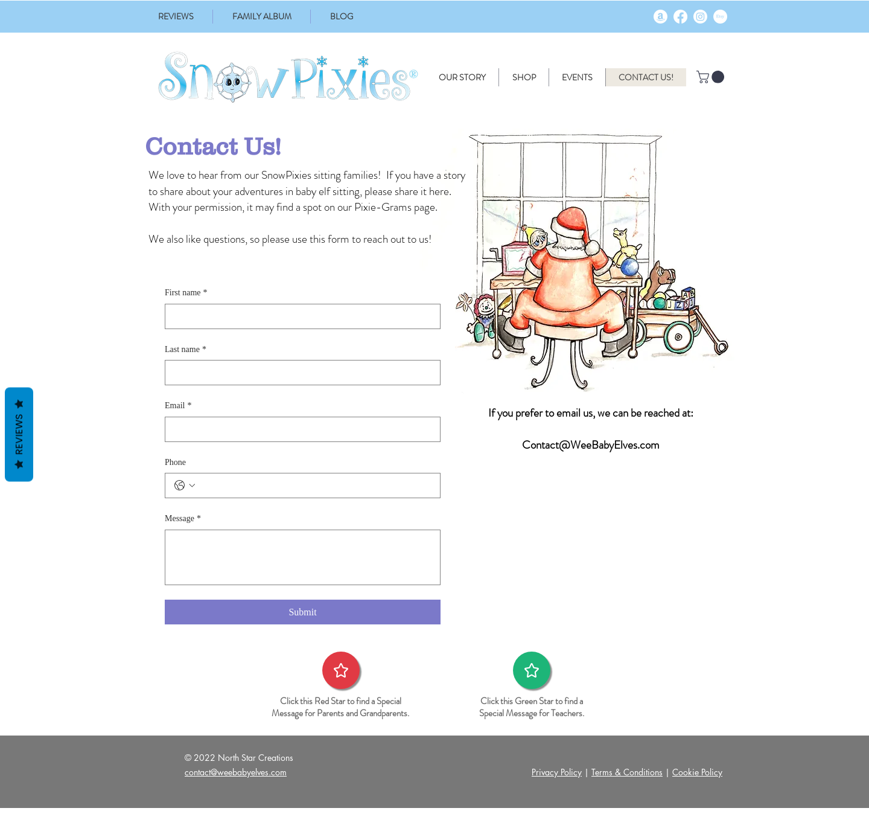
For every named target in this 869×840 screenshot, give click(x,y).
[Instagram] (700, 17)
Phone (175, 462)
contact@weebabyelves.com (236, 772)
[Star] (341, 670)
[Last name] (299, 373)
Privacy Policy (557, 772)
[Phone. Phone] (315, 485)
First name (186, 293)
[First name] (299, 316)
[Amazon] (660, 17)
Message (183, 519)
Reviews (19, 434)
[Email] (299, 429)
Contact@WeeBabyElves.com (591, 445)
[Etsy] (720, 17)
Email (178, 406)
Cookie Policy (697, 772)
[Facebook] (680, 17)
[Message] (302, 557)
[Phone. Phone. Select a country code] (185, 485)
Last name (185, 350)
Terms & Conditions (627, 772)
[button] (711, 77)
